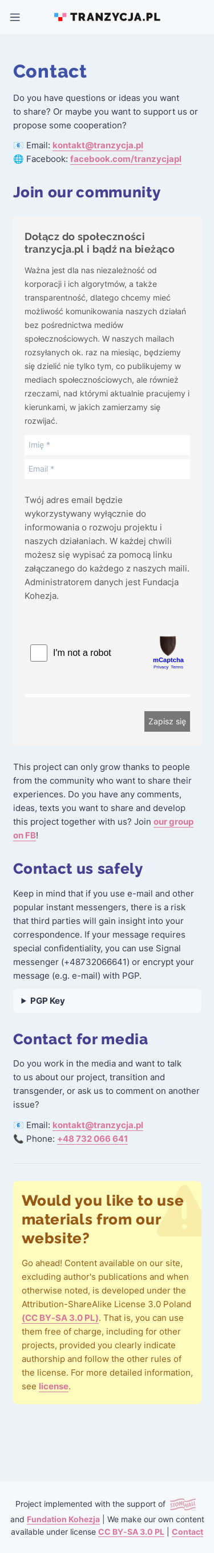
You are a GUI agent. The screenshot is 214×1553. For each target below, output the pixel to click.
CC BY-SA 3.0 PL (131, 1531)
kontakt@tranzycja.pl (98, 145)
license (53, 1386)
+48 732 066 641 (92, 1139)
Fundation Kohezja (63, 1519)
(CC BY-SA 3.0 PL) (60, 1318)
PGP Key (47, 1001)
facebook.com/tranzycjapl (125, 159)
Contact (187, 1531)
